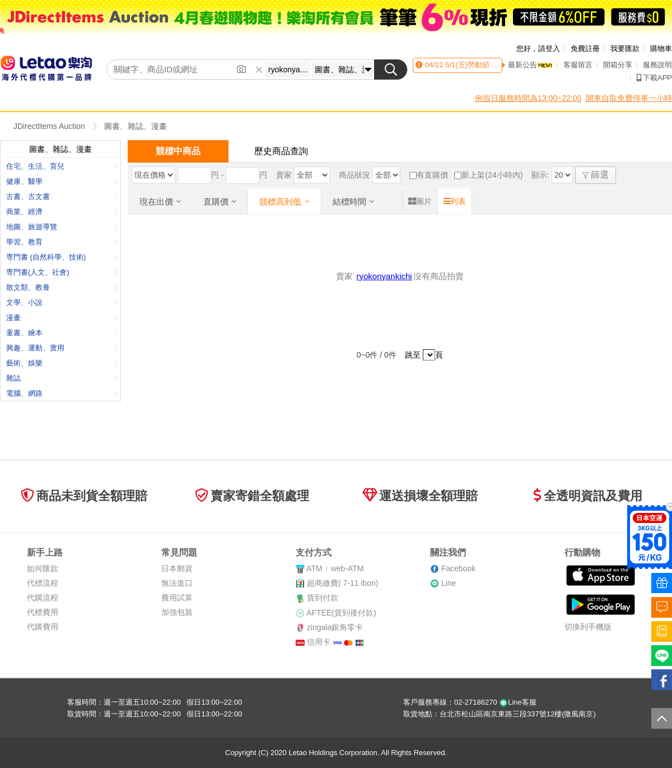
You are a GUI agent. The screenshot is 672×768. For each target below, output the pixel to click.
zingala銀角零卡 (335, 627)
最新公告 (530, 65)
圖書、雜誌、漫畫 (135, 126)
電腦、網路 (62, 393)
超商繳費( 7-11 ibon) (343, 583)
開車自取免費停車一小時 (629, 98)
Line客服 (517, 702)
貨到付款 (322, 597)
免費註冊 (585, 48)
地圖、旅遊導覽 (62, 227)
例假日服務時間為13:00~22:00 (528, 98)
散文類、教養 (62, 287)
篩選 (595, 174)
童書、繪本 (62, 333)
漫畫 (62, 317)
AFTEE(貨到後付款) (341, 612)
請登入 (549, 48)
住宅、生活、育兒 (62, 166)
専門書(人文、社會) (62, 272)
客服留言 (577, 65)
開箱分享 (617, 65)
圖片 (420, 201)
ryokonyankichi (384, 276)
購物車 (661, 48)
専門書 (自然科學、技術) (62, 257)
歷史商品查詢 (281, 151)
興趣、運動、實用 (62, 348)
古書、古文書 (62, 196)
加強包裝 (177, 612)
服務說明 (657, 65)
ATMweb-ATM (334, 568)
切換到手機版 (588, 626)
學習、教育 (62, 242)
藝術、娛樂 (62, 363)
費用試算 (177, 597)
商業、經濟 (62, 211)
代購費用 (42, 626)
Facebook (458, 568)
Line (448, 583)
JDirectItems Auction (49, 126)
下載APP (654, 77)
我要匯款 (625, 48)
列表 (455, 201)
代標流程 (42, 583)
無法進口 (177, 583)
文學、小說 (62, 302)
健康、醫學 (62, 181)
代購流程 (42, 597)
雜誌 (62, 378)
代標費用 (42, 612)
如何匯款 (42, 568)
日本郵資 (177, 568)
